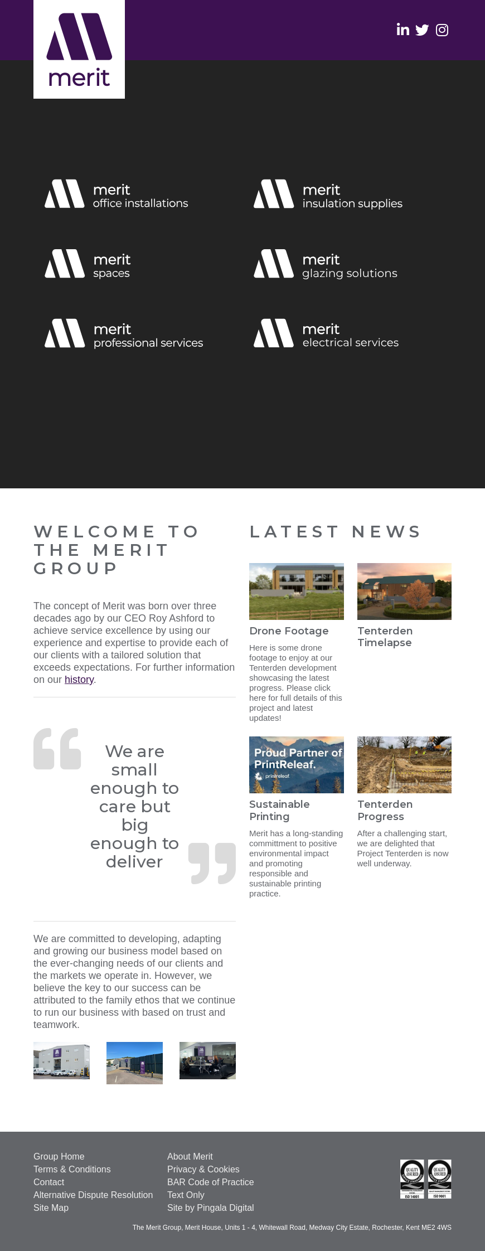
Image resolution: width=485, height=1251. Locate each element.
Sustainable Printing (279, 810)
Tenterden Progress (385, 810)
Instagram (442, 29)
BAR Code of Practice (210, 1182)
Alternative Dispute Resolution (93, 1195)
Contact (48, 1182)
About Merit (190, 1156)
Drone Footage (289, 631)
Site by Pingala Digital (210, 1208)
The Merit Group (79, 49)
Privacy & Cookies (203, 1169)
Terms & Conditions (72, 1169)
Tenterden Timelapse (385, 637)
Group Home (59, 1156)
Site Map (51, 1208)
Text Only (186, 1195)
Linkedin (403, 29)
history (79, 679)
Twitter (422, 29)
